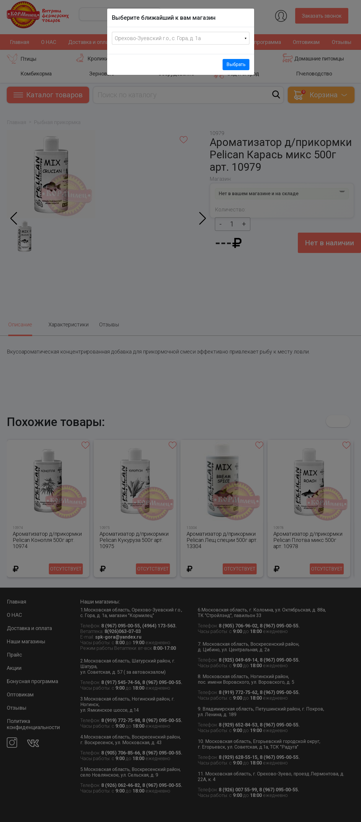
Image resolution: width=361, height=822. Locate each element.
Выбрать (236, 64)
